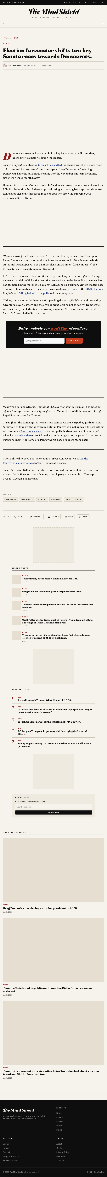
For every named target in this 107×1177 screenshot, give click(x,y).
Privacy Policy (62, 1152)
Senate (6, 1144)
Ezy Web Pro (99, 1172)
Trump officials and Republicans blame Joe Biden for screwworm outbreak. (57, 606)
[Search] (4, 24)
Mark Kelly (42, 499)
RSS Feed (60, 1156)
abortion (70, 289)
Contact (77, 2)
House (6, 1148)
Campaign (7, 1152)
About (67, 2)
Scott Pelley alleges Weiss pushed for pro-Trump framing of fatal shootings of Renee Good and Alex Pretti (57, 621)
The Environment (11, 1160)
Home (6, 38)
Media (59, 1130)
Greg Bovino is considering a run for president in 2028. (52, 591)
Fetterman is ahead (31, 431)
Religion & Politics (11, 1156)
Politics (59, 1117)
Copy (83, 517)
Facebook (36, 517)
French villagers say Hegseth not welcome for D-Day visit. (49, 721)
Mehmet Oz (56, 499)
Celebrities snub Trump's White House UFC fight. (44, 700)
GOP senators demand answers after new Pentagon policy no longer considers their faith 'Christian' (55, 711)
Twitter (18, 517)
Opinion (60, 1121)
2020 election (94, 289)
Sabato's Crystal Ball (73, 499)
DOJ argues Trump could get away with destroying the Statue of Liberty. (52, 732)
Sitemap (60, 1160)
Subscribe (74, 341)
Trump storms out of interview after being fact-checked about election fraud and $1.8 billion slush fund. (56, 636)
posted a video (22, 435)
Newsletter (91, 2)
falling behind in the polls (34, 293)
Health (59, 1125)
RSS (102, 2)
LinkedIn (53, 517)
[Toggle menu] (103, 24)
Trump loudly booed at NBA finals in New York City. (50, 578)
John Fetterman (27, 499)
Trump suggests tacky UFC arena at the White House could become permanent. (54, 745)
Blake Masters (10, 499)
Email (69, 517)
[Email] (44, 341)
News (16, 38)
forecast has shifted (50, 165)
